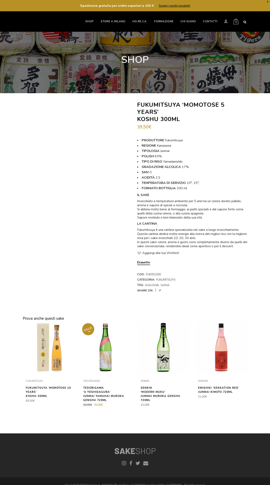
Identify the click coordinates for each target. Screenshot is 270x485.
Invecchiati (152, 285)
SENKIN (145, 381)
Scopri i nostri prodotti (174, 5)
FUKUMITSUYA (166, 280)
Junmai (165, 285)
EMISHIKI (203, 381)
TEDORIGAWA (91, 381)
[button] (158, 253)
